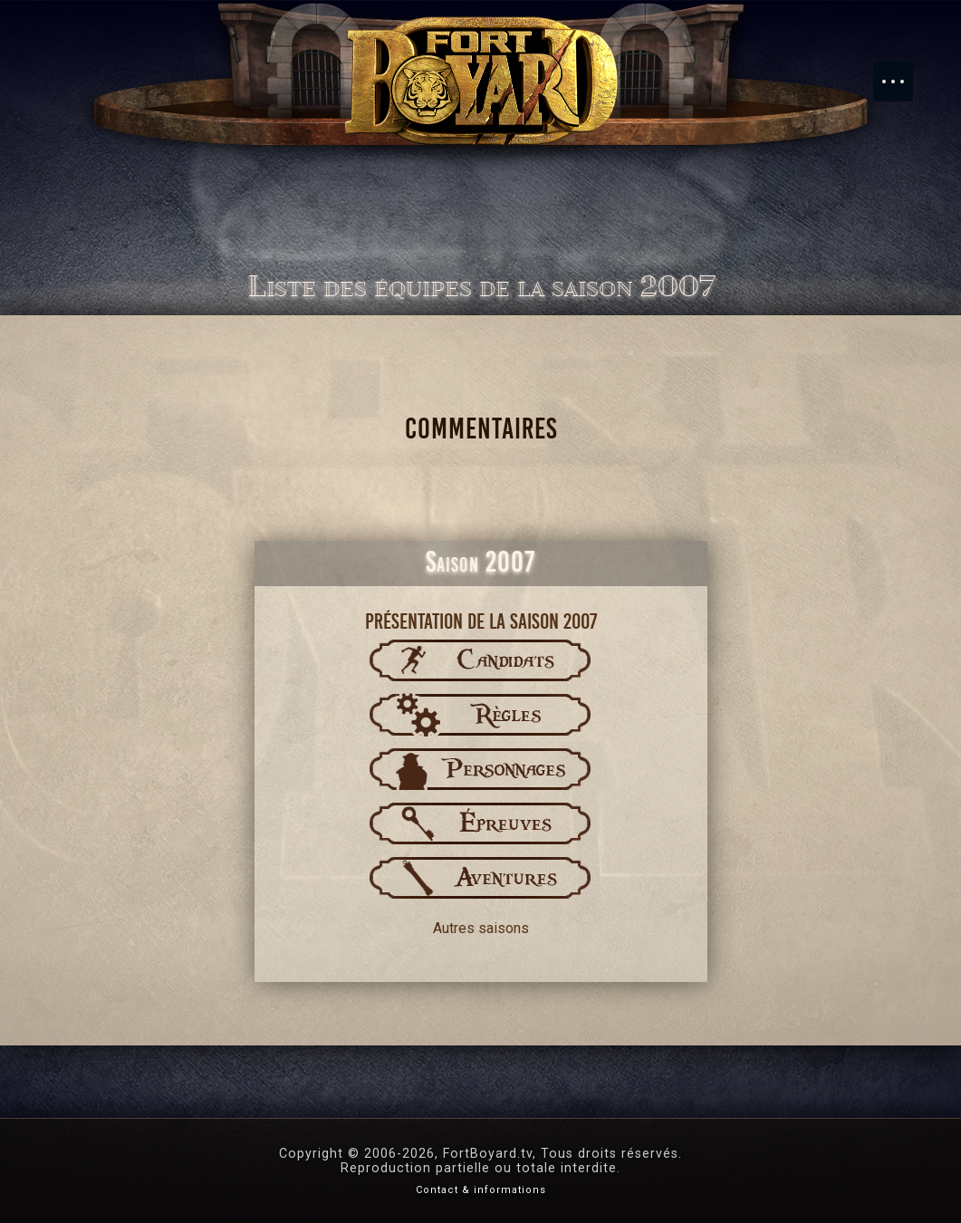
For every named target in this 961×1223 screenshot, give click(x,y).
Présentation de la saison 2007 (481, 621)
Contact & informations (481, 1190)
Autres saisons (481, 928)
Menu (902, 72)
